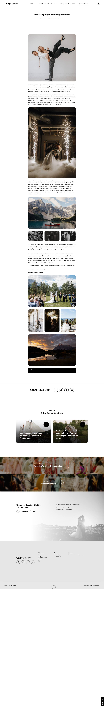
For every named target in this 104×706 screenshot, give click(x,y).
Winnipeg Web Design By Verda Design (94, 573)
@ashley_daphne (38, 278)
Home (40, 25)
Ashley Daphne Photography (40, 275)
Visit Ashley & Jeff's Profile (42, 376)
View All (52, 420)
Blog (45, 25)
